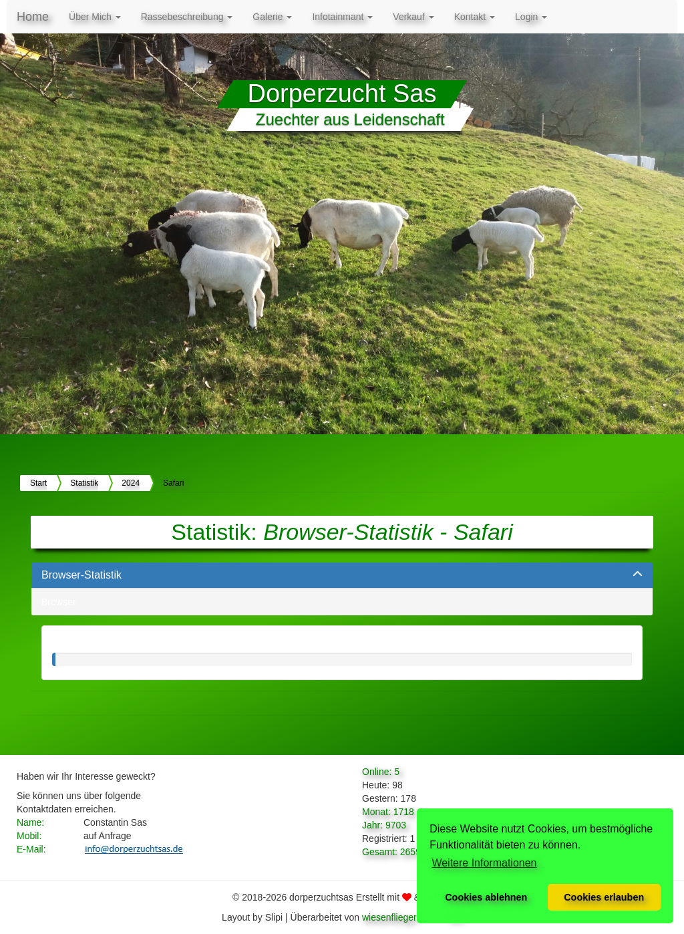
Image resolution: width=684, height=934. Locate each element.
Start (38, 483)
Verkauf (413, 16)
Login (531, 16)
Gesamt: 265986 (397, 851)
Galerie (272, 16)
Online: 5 (380, 771)
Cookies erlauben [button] (604, 897)
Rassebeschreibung (187, 16)
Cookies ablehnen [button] (486, 897)
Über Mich (95, 16)
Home (33, 16)
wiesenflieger (389, 917)
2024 (131, 483)
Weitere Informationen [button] (484, 863)
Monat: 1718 (388, 811)
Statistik (84, 483)
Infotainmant (342, 16)
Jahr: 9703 (384, 825)
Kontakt (474, 16)
